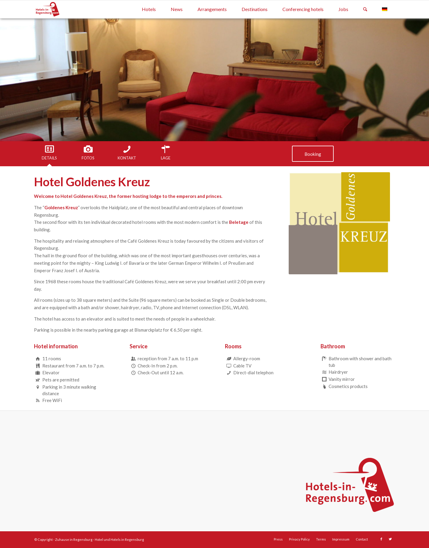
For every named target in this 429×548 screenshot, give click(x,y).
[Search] (365, 9)
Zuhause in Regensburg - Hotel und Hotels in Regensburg (99, 539)
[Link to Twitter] (390, 539)
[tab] (49, 152)
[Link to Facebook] (381, 539)
